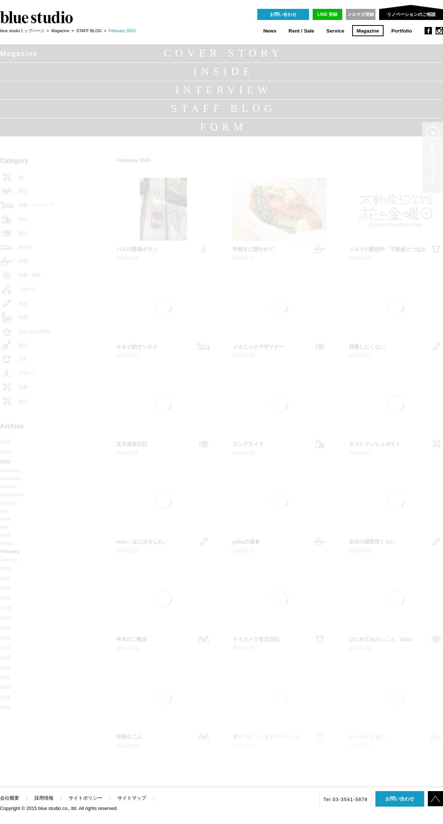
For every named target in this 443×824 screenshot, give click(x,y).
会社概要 (9, 798)
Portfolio (401, 31)
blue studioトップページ (22, 30)
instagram (439, 30)
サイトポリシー (85, 798)
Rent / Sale (302, 31)
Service (335, 31)
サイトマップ (131, 798)
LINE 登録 (327, 14)
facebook (428, 30)
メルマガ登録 (360, 14)
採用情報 (44, 798)
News (270, 31)
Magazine (368, 31)
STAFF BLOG (89, 30)
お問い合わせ (283, 14)
